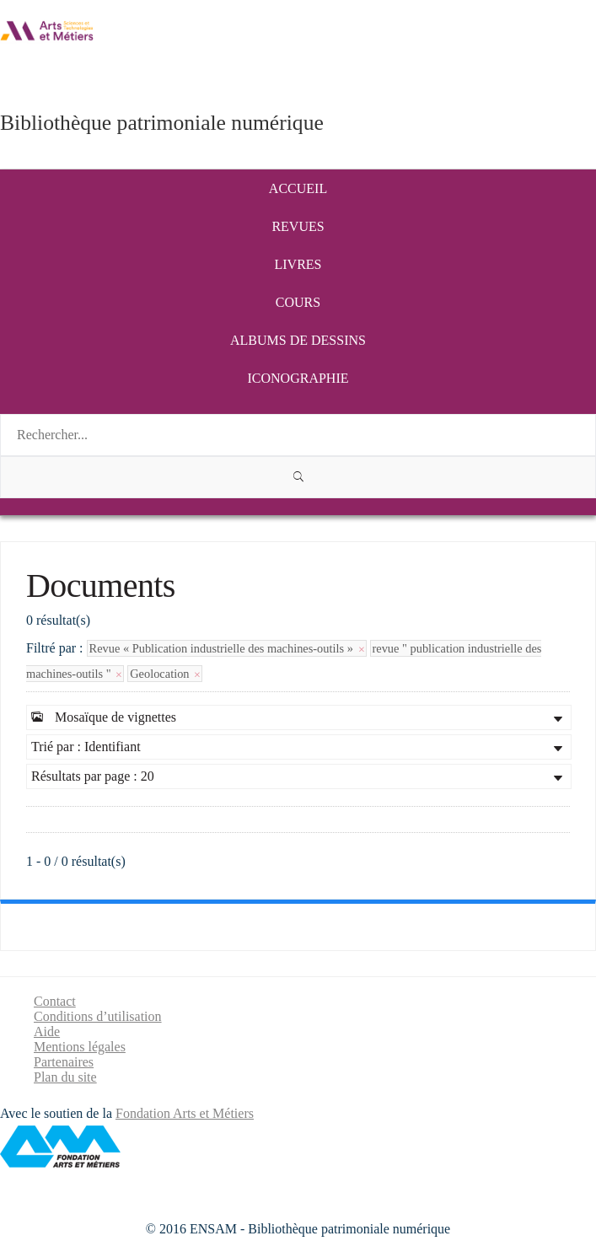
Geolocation (165, 673)
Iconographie (298, 378)
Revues (297, 226)
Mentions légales (80, 1047)
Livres (298, 264)
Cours (298, 302)
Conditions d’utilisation (98, 1016)
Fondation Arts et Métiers (184, 1113)
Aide (47, 1031)
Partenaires (64, 1062)
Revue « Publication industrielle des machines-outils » (226, 648)
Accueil (298, 188)
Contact (55, 1001)
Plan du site (65, 1077)
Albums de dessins (298, 340)
